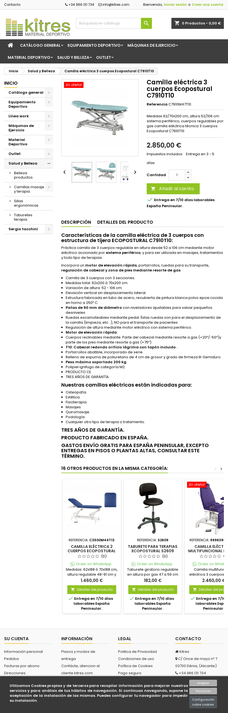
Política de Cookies (135, 665)
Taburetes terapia (23, 217)
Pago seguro (129, 673)
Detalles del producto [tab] (125, 222)
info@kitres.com (113, 4)
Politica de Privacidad (137, 651)
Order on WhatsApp (94, 564)
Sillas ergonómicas (26, 203)
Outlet (103, 57)
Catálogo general (40, 45)
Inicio (11, 83)
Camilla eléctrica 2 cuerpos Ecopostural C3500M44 (92, 551)
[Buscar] (114, 23)
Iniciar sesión (175, 4)
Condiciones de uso (136, 658)
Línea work (19, 116)
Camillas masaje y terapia (29, 189)
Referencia (157, 104)
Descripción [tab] (76, 222)
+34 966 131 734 (79, 4)
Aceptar (203, 683)
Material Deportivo (29, 57)
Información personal (23, 651)
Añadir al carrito (172, 188)
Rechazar (203, 691)
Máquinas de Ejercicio (151, 45)
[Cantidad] (177, 175)
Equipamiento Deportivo (94, 45)
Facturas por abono (22, 665)
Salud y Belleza (73, 57)
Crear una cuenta (207, 4)
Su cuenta (16, 639)
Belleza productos (23, 175)
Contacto (12, 4)
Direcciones (15, 673)
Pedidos (11, 658)
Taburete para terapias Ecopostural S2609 (152, 549)
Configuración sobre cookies (203, 702)
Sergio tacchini (23, 229)
